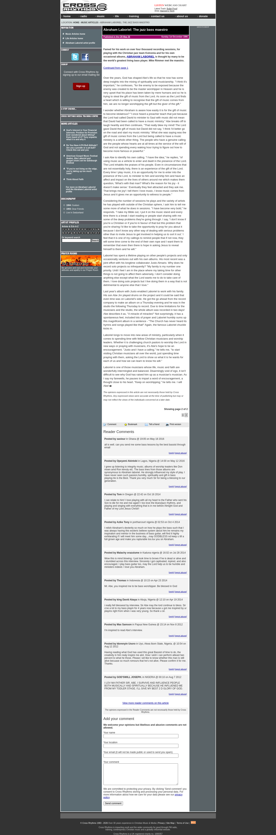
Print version (173, 424)
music (100, 16)
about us (181, 16)
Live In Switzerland (75, 213)
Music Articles (89, 22)
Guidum (72, 205)
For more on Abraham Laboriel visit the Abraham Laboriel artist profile (81, 189)
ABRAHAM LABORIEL (141, 56)
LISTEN (159, 5)
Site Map (170, 823)
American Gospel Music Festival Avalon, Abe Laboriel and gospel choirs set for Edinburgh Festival (82, 159)
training (133, 16)
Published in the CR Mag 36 (116, 37)
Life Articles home (74, 38)
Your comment (111, 762)
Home (76, 22)
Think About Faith (75, 179)
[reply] (171, 453)
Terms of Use (183, 823)
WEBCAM (171, 5)
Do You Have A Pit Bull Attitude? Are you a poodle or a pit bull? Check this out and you (82, 147)
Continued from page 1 (115, 67)
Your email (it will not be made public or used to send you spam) (138, 752)
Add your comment (118, 719)
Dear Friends (75, 209)
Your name (109, 732)
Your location (110, 742)
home (66, 16)
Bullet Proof (172, 9)
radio (82, 16)
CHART (182, 5)
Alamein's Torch (167, 11)
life (115, 16)
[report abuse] (181, 453)
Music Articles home (75, 34)
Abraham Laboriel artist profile (80, 43)
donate (202, 16)
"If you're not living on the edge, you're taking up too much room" (81, 171)
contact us (156, 16)
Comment (109, 424)
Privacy (161, 823)
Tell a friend (152, 424)
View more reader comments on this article (145, 703)
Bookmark (130, 424)
